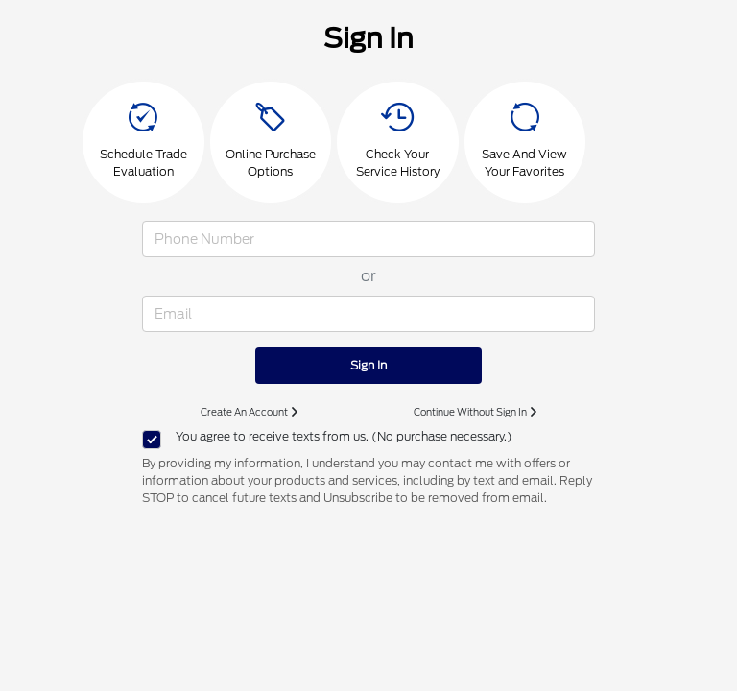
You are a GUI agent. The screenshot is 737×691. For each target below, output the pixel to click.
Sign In (368, 365)
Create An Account (249, 411)
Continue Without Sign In (475, 411)
